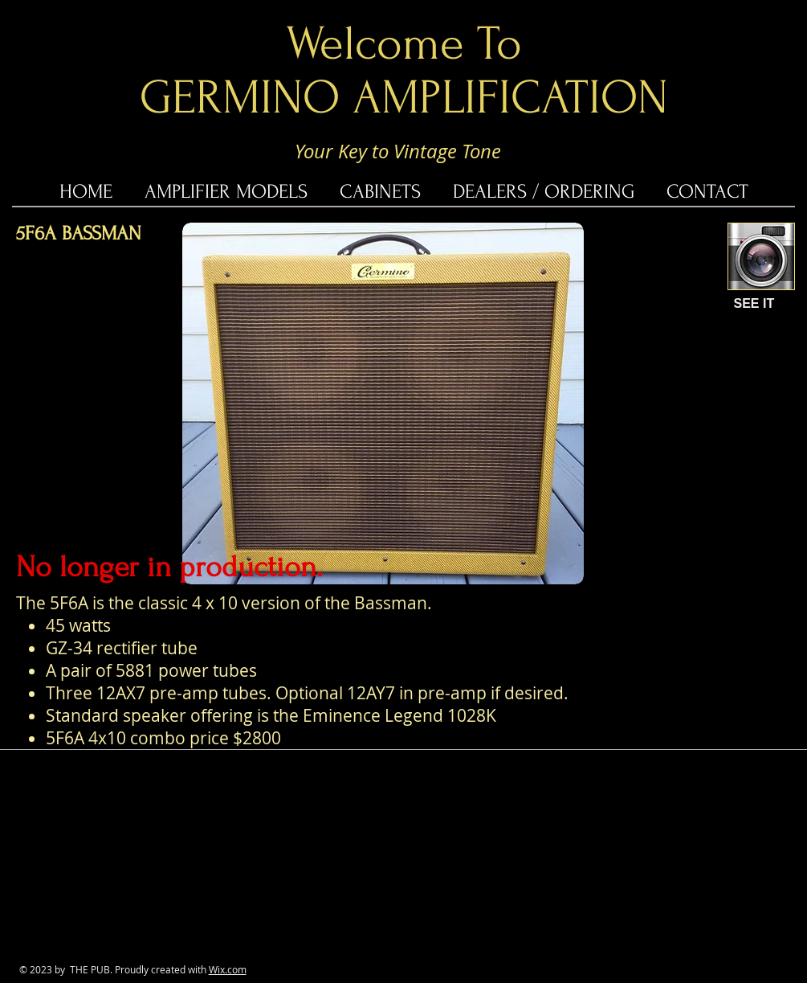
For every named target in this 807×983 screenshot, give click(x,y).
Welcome (375, 44)
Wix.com (228, 969)
